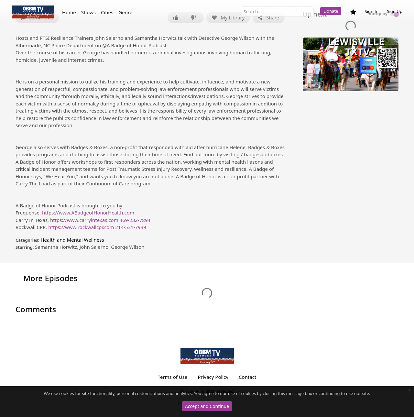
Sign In (371, 11)
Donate (330, 11)
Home (69, 12)
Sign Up (394, 11)
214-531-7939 (130, 227)
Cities (107, 12)
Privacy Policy (213, 377)
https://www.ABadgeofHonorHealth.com (88, 212)
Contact (247, 377)
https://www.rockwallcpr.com (81, 227)
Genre (125, 12)
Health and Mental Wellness (72, 239)
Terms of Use (173, 377)
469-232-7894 (135, 220)
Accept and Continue (207, 406)
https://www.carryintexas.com (84, 220)
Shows (88, 12)
